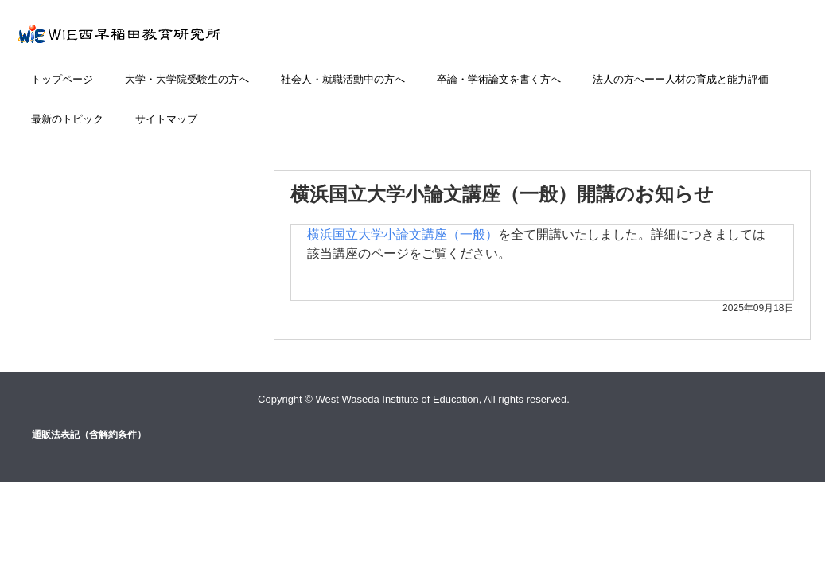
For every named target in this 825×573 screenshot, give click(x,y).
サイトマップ (166, 119)
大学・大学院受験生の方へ (187, 79)
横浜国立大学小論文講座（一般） (402, 234)
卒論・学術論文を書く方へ (499, 79)
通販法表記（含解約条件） (89, 434)
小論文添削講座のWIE (154, 42)
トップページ (62, 79)
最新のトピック (67, 119)
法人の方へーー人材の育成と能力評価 (681, 79)
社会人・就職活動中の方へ (343, 79)
